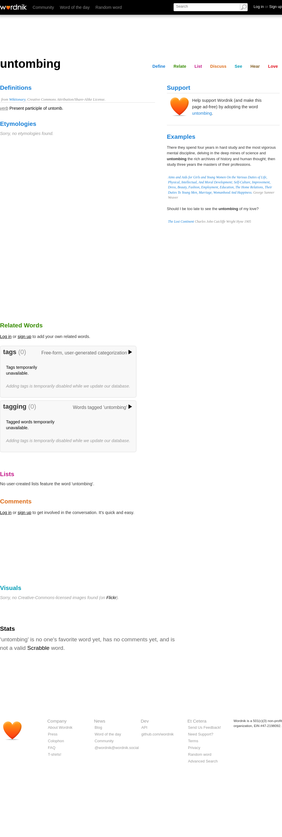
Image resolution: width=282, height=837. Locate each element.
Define (158, 66)
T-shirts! (54, 754)
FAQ (52, 747)
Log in (5, 336)
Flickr (111, 597)
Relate (180, 66)
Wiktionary (17, 99)
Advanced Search (203, 761)
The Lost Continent (181, 221)
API (144, 727)
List (198, 66)
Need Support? (200, 734)
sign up (24, 336)
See (238, 66)
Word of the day (75, 7)
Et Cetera (197, 720)
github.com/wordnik (157, 734)
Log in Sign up (268, 6)
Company (57, 720)
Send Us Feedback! (204, 727)
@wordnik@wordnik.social (117, 747)
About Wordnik (60, 727)
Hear (255, 66)
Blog (98, 727)
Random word (108, 7)
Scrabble (38, 648)
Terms (193, 741)
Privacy (194, 747)
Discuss (218, 66)
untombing (202, 113)
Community (43, 7)
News (99, 720)
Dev (145, 720)
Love (273, 66)
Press (53, 734)
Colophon (56, 741)
